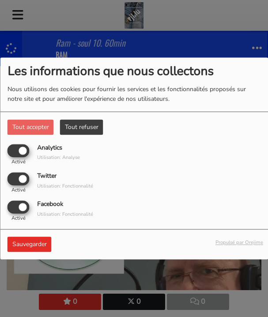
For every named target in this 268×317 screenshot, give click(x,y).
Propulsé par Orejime (239, 243)
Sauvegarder (29, 244)
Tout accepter (30, 127)
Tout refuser (81, 127)
